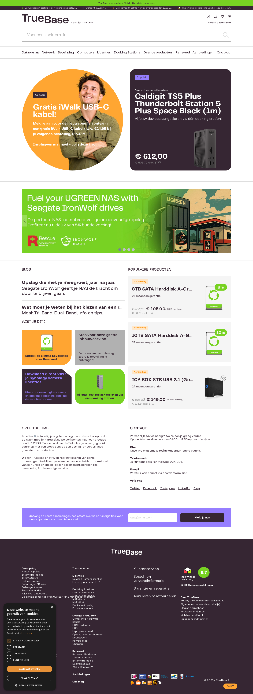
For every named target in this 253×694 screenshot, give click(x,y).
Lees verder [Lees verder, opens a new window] (27, 633)
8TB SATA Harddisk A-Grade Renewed (162, 289)
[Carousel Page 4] (133, 249)
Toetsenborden (81, 568)
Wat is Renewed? (82, 667)
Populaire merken (32, 590)
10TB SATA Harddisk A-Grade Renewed (162, 336)
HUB (74, 628)
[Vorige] (24, 221)
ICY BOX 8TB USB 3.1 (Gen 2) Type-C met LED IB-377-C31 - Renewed (162, 380)
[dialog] (29, 647)
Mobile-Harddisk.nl (192, 615)
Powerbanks (79, 641)
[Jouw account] (208, 16)
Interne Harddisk (82, 657)
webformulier (177, 473)
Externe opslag (31, 581)
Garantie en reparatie (151, 588)
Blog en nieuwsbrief (192, 608)
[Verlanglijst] (222, 16)
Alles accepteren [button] (29, 668)
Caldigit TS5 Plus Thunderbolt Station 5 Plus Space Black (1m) (178, 104)
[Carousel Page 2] (124, 249)
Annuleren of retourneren (154, 596)
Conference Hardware (85, 619)
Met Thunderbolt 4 (83, 592)
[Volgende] (228, 221)
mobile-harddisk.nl (46, 439)
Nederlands (225, 22)
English (212, 22)
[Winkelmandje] (229, 16)
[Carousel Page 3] (128, 249)
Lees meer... (149, 3)
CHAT (230, 686)
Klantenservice (146, 569)
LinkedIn (184, 488)
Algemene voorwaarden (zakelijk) (200, 604)
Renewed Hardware (84, 654)
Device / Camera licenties (87, 579)
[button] (29, 685)
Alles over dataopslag (34, 594)
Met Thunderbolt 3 (83, 596)
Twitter (135, 488)
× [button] (52, 607)
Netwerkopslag (31, 572)
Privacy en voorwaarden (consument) (203, 600)
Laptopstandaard (82, 631)
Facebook (150, 488)
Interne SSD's (30, 578)
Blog (197, 488)
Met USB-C (79, 599)
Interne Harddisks (32, 575)
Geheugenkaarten (32, 587)
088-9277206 (172, 462)
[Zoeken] (226, 35)
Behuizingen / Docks (34, 584)
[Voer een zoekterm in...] (121, 35)
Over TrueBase (190, 597)
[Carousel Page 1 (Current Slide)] (119, 249)
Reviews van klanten (192, 612)
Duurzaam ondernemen (194, 619)
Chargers (77, 644)
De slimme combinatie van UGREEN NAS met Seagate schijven (58, 597)
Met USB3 (78, 602)
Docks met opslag (83, 605)
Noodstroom (79, 638)
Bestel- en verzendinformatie (149, 579)
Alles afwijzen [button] (30, 677)
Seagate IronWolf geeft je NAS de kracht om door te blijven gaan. (73, 288)
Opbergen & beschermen (87, 634)
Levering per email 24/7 (86, 582)
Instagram (167, 488)
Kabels (76, 622)
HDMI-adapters (81, 625)
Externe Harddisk (82, 661)
